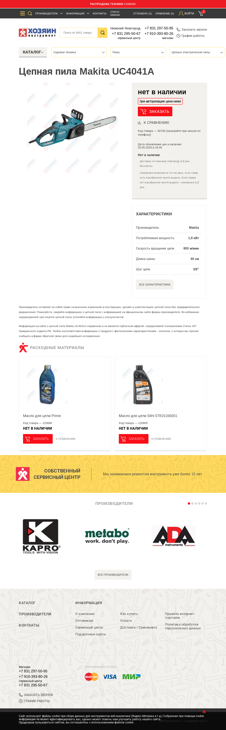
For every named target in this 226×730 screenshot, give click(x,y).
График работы (191, 36)
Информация (75, 13)
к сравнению (156, 123)
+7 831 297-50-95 (159, 28)
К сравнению (66, 438)
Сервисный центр (89, 627)
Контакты (99, 13)
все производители (113, 574)
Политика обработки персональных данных (183, 626)
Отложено (142, 13)
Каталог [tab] (33, 52)
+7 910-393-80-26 (158, 34)
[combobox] (79, 52)
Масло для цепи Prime (42, 416)
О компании (84, 614)
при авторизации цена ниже (160, 101)
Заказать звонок (192, 29)
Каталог (27, 603)
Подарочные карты (90, 634)
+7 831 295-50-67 (126, 34)
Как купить (129, 614)
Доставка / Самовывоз (138, 627)
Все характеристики (154, 284)
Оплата (126, 620)
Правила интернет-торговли (180, 615)
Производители (46, 13)
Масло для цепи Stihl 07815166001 (148, 416)
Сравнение (164, 13)
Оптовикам (84, 620)
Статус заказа (115, 13)
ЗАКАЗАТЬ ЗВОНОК (36, 695)
